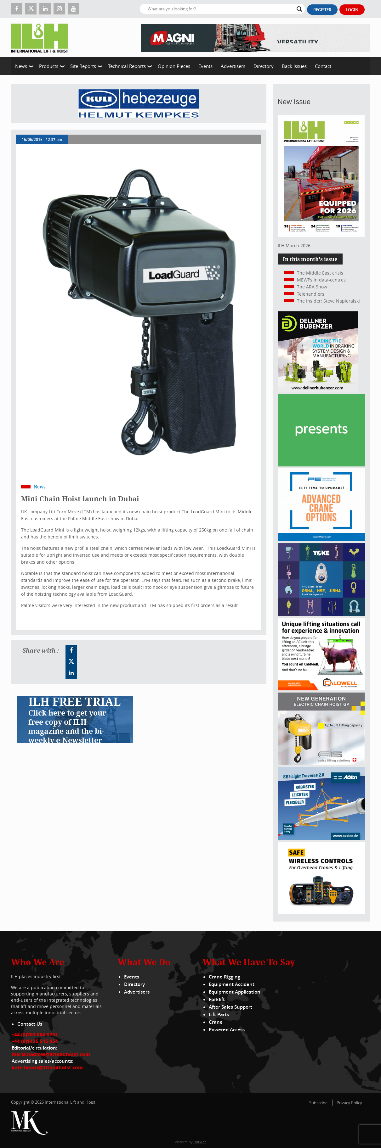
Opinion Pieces (174, 66)
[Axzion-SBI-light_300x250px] (321, 838)
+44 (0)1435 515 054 (35, 1041)
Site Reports (83, 66)
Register (322, 10)
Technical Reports (127, 66)
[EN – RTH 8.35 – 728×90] (255, 37)
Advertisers (233, 66)
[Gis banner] (321, 763)
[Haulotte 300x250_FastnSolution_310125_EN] (321, 465)
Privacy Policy (349, 1103)
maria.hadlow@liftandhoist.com (51, 1054)
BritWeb (200, 1142)
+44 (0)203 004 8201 (35, 1034)
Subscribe (318, 1103)
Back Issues (294, 66)
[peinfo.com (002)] (321, 539)
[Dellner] (318, 390)
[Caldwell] (321, 689)
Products (48, 66)
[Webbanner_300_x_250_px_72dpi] (321, 913)
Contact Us (29, 1024)
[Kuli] (138, 103)
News (21, 66)
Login (352, 10)
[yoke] (321, 614)
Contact (323, 66)
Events (205, 66)
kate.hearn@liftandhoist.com (47, 1067)
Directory (263, 66)
